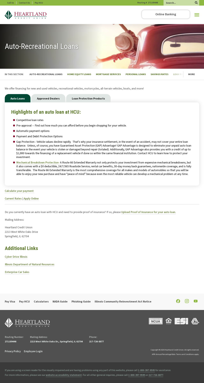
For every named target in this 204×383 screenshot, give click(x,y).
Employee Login (33, 351)
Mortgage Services (108, 74)
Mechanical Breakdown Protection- (38, 163)
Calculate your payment (19, 191)
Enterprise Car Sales (17, 272)
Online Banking (165, 14)
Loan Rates (180, 74)
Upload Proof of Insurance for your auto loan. (148, 212)
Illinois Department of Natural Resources (29, 264)
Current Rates (13, 199)
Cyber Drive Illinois (16, 257)
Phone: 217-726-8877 (17, 2)
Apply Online (31, 199)
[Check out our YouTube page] (196, 302)
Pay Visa (10, 302)
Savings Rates (159, 74)
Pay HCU (52, 2)
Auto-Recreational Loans (45, 74)
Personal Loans (136, 74)
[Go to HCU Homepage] (26, 15)
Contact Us (37, 2)
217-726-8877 (156, 375)
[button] (197, 15)
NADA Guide (60, 302)
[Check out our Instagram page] (187, 302)
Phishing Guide (81, 302)
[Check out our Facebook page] (178, 302)
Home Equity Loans (79, 74)
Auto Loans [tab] (18, 99)
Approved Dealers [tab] (48, 99)
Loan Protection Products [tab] (88, 99)
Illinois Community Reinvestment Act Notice (123, 302)
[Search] (181, 3)
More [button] (191, 74)
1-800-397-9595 (146, 370)
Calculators (41, 302)
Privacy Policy (13, 351)
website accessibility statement (64, 375)
